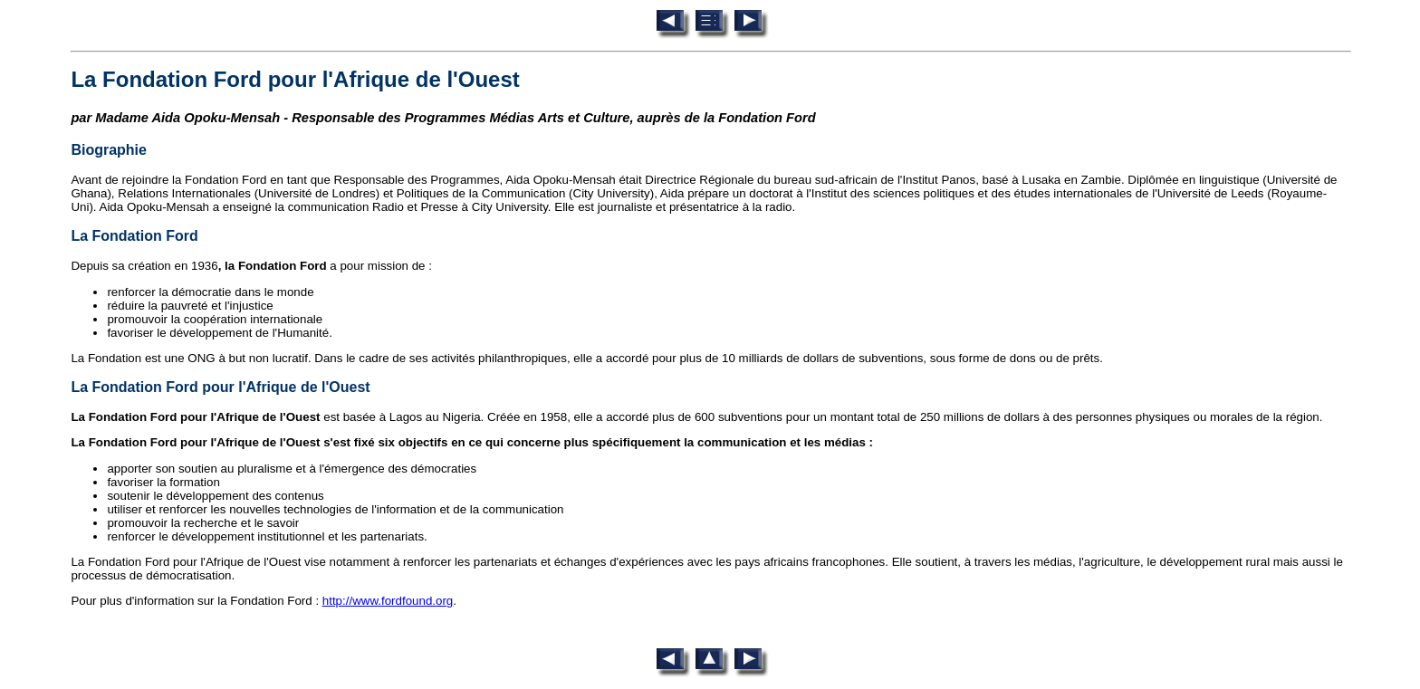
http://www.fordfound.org (387, 601)
